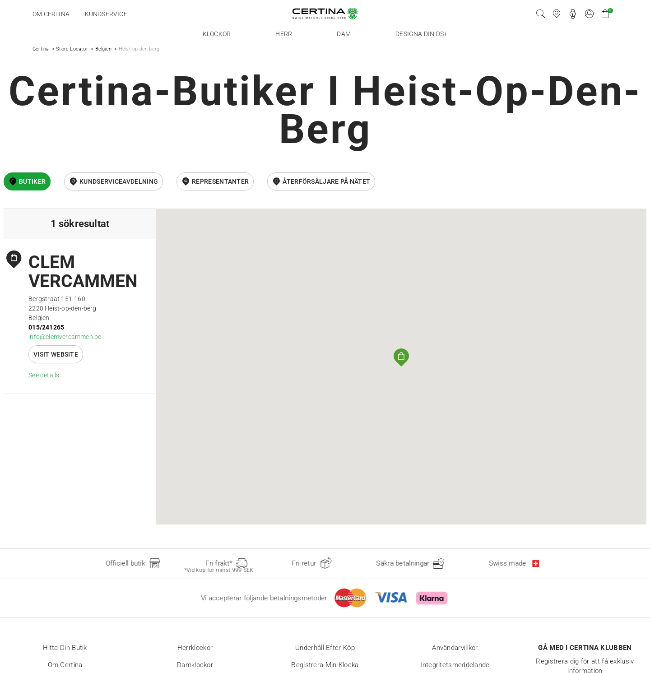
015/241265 (46, 327)
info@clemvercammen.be (64, 336)
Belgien (103, 49)
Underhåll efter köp (325, 648)
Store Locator (72, 49)
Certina (40, 49)
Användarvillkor (455, 648)
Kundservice (106, 14)
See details (43, 375)
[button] (401, 357)
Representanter (220, 181)
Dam (344, 33)
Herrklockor (195, 648)
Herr (283, 33)
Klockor (217, 33)
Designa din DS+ (421, 33)
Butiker (32, 181)
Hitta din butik (65, 648)
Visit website (55, 354)
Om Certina (51, 14)
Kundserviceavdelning (118, 181)
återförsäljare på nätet (326, 181)
